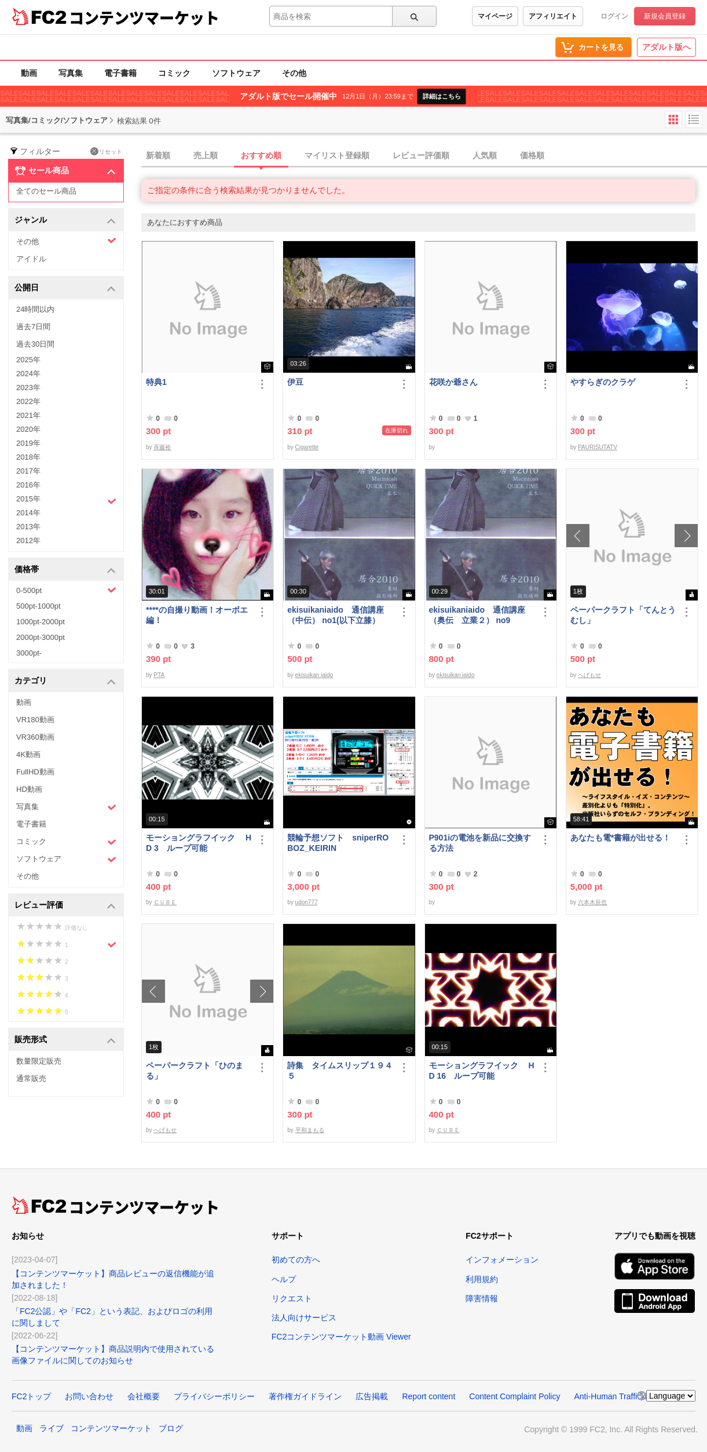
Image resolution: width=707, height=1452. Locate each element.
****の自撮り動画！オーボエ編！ (197, 615)
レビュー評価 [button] (65, 905)
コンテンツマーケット (144, 17)
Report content (428, 1396)
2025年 (28, 359)
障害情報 (482, 1298)
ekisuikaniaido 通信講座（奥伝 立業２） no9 (477, 615)
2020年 (28, 429)
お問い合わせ (89, 1396)
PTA (158, 675)
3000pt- (29, 653)
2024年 (28, 373)
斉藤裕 (162, 447)
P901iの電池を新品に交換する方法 (480, 843)
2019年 (28, 443)
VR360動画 (35, 737)
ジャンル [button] (65, 220)
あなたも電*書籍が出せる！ (620, 837)
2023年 (28, 387)
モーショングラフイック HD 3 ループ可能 (198, 843)
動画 (29, 73)
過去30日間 (35, 344)
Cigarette (307, 447)
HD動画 (29, 789)
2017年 (28, 471)
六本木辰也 (592, 902)
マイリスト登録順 (337, 155)
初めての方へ (296, 1259)
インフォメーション (502, 1259)
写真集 (70, 73)
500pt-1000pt (38, 606)
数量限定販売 (38, 1061)
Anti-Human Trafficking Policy (627, 1396)
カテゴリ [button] (65, 681)
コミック (174, 73)
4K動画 (28, 754)
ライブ (51, 1428)
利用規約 (482, 1279)
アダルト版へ (666, 47)
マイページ (495, 16)
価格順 (532, 155)
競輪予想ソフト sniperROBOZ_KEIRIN (338, 843)
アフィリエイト (553, 16)
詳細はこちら (442, 96)
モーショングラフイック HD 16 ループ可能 (481, 1070)
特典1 (156, 382)
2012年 (28, 540)
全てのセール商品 (46, 191)
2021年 (28, 415)
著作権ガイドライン (305, 1396)
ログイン (614, 16)
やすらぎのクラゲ (602, 382)
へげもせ (589, 675)
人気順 (484, 155)
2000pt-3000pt (40, 637)
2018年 (28, 457)
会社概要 (143, 1396)
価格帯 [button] (65, 570)
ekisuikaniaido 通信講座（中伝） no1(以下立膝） (335, 615)
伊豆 (295, 382)
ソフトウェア (236, 73)
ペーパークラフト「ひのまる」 (194, 1070)
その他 (294, 73)
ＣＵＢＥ (165, 902)
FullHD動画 (35, 771)
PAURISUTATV (597, 447)
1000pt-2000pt (40, 621)
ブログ (171, 1428)
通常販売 (31, 1078)
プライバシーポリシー (214, 1396)
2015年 (66, 500)
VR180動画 (35, 719)
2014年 (28, 512)
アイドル (31, 258)
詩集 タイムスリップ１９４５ (340, 1070)
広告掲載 (372, 1396)
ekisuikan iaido (314, 675)
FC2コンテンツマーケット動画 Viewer (341, 1336)
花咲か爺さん (453, 382)
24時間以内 (35, 309)
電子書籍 (120, 73)
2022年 (28, 401)
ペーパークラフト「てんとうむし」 (623, 615)
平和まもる (309, 1130)
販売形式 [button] (65, 1040)
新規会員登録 (665, 16)
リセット (106, 151)
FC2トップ (31, 1396)
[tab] (424, 156)
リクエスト (292, 1298)
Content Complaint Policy (514, 1396)
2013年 (28, 526)
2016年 (28, 485)
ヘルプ (284, 1279)
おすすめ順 (261, 155)
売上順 (205, 155)
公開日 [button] (65, 288)
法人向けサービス (304, 1317)
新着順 (158, 155)
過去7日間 (33, 326)
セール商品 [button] (65, 171)
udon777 (306, 902)
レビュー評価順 (421, 155)
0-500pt (66, 590)
